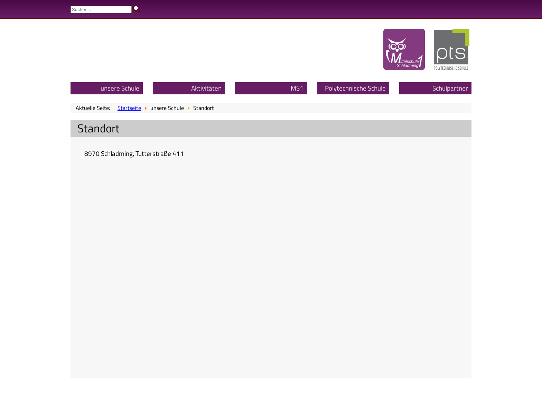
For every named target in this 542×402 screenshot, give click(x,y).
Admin (528, 7)
